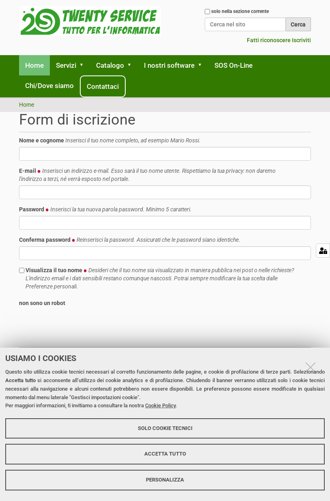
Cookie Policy (160, 405)
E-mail (147, 175)
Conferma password (129, 240)
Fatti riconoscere (269, 40)
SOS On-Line (233, 65)
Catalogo (110, 65)
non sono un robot (42, 303)
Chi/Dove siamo (49, 86)
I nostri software (169, 65)
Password (105, 209)
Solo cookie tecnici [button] (165, 428)
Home (34, 65)
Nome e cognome (110, 140)
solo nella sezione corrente (240, 11)
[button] (84, 65)
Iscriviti (301, 40)
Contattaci (103, 86)
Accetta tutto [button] (165, 454)
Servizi (66, 65)
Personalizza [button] (165, 480)
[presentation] (80, 325)
